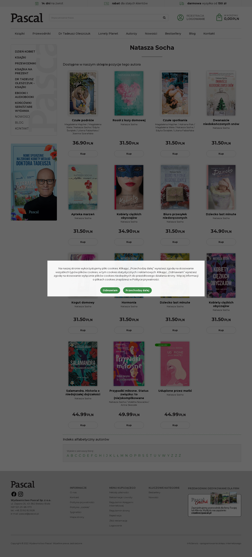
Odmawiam (110, 290)
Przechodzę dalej (137, 290)
